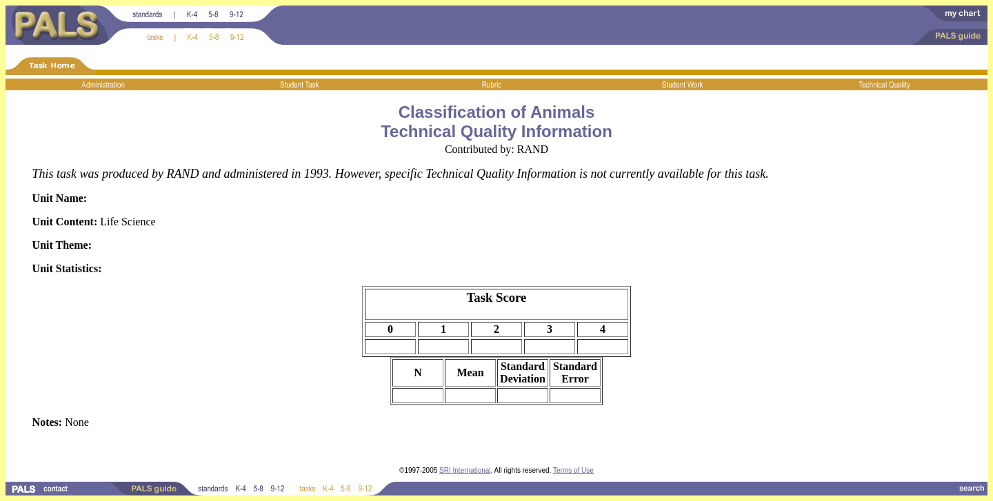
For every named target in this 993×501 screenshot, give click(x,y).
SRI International (465, 470)
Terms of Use (573, 470)
